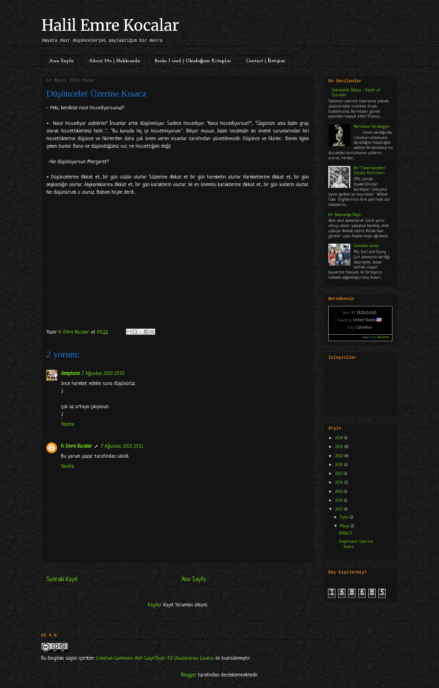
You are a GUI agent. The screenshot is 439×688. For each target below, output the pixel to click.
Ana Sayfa (61, 60)
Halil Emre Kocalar (110, 25)
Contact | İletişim (265, 60)
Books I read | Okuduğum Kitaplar (193, 60)
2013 (339, 509)
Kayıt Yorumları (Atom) (185, 605)
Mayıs (345, 526)
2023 (339, 447)
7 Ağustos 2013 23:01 (103, 373)
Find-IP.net (383, 337)
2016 (339, 482)
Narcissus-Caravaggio (371, 126)
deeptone (70, 373)
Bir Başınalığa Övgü (344, 215)
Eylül (344, 517)
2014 (339, 500)
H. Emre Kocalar (76, 446)
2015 (339, 491)
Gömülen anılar (366, 246)
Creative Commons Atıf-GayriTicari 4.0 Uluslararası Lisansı (155, 658)
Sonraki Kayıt (62, 579)
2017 (339, 473)
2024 (339, 438)
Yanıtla (67, 424)
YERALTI (345, 533)
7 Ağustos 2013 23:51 (122, 446)
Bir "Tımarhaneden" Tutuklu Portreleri (370, 171)
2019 (339, 465)
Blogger (188, 675)
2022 (339, 456)
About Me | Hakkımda (114, 60)
